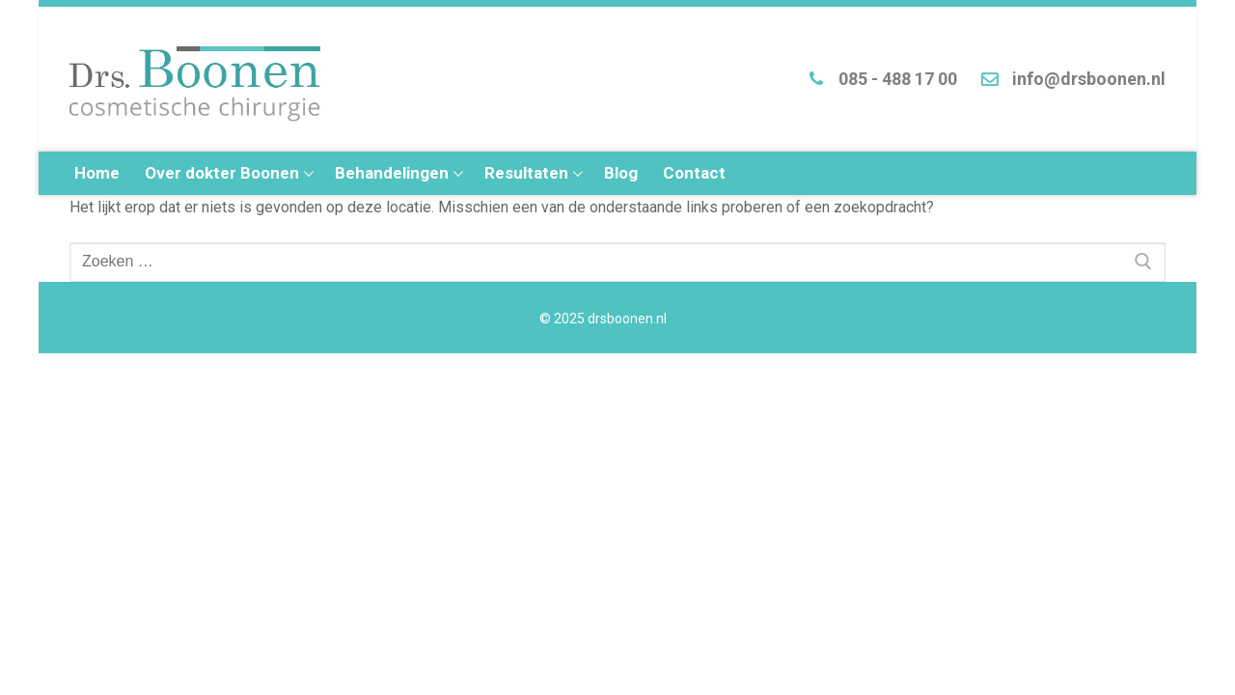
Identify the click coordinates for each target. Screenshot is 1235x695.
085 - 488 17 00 (878, 79)
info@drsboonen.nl (1069, 79)
